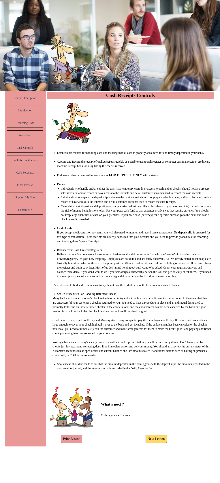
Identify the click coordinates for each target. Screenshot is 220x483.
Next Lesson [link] (156, 439)
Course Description (25, 98)
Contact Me (25, 209)
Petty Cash (25, 135)
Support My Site (25, 197)
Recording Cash (25, 122)
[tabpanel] (130, 265)
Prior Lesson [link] (71, 439)
